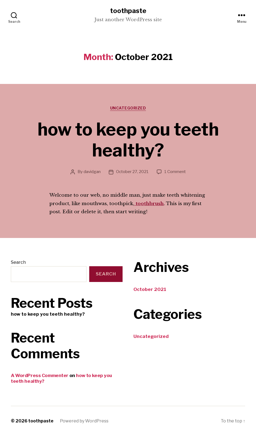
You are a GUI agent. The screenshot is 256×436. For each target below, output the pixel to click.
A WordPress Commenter (39, 375)
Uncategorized (128, 108)
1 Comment (175, 171)
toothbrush (149, 203)
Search (18, 262)
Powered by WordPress (84, 421)
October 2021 (149, 289)
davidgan (92, 171)
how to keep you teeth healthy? (128, 140)
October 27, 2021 (132, 171)
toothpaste (128, 11)
